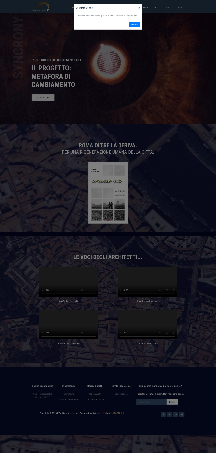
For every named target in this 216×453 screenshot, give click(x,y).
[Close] (139, 8)
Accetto (134, 24)
